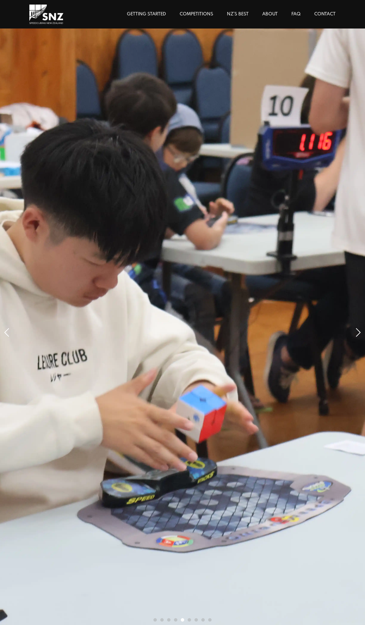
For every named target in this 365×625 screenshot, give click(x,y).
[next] (6, 333)
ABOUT (270, 14)
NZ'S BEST (238, 14)
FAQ (296, 14)
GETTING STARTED (146, 14)
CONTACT (325, 14)
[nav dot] (155, 620)
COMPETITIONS (196, 14)
